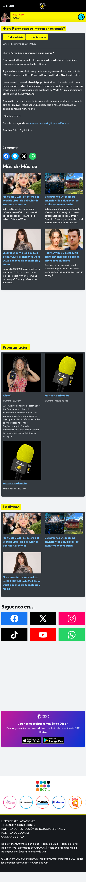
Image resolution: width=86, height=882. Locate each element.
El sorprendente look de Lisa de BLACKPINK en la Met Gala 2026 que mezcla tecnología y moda (22, 247)
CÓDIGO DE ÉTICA (12, 836)
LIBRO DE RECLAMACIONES (18, 821)
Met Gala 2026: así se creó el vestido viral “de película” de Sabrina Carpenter (22, 189)
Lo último (11, 506)
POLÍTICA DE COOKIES (15, 832)
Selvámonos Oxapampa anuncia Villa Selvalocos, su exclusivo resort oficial (64, 189)
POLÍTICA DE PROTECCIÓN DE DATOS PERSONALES (33, 828)
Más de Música (38, 37)
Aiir (46, 862)
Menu (8, 5)
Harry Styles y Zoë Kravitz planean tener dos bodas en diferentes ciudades (64, 245)
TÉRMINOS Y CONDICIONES (18, 825)
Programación (15, 347)
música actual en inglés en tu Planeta (48, 123)
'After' (16, 18)
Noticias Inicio (15, 37)
